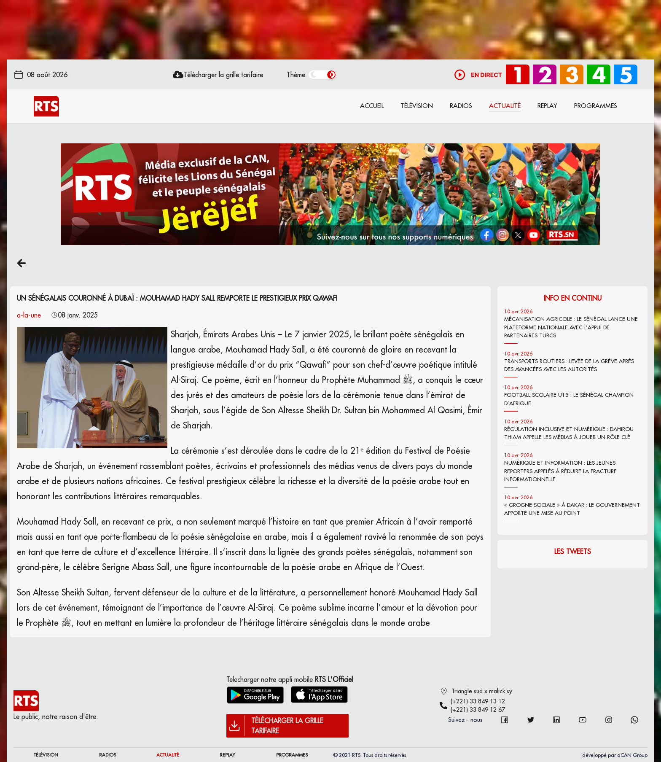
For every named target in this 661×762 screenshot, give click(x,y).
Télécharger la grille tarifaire (223, 74)
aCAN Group (632, 755)
